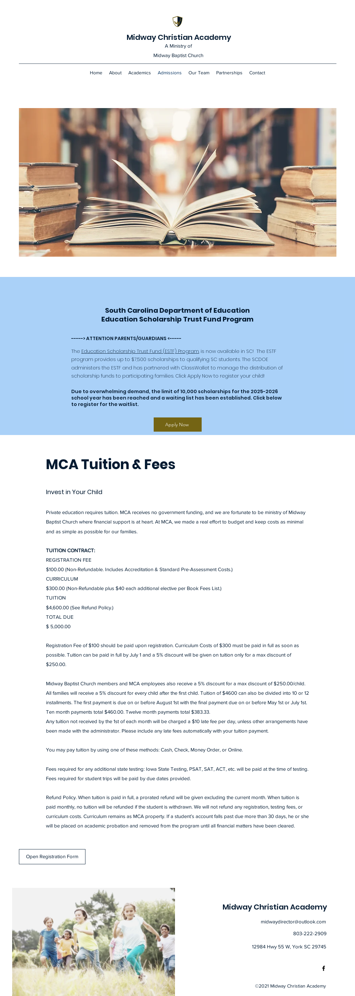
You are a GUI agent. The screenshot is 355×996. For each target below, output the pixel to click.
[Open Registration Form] (52, 856)
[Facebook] (323, 968)
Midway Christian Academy (179, 37)
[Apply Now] (178, 424)
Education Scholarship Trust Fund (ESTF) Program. (140, 351)
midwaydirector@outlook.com (293, 921)
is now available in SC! (227, 351)
